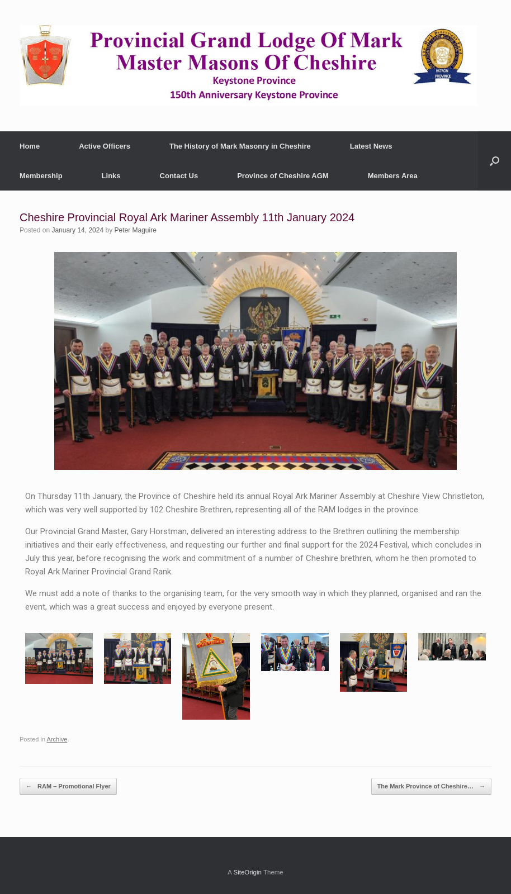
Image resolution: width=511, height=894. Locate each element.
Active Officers (104, 146)
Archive (57, 739)
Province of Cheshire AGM (283, 176)
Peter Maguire (136, 230)
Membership (41, 176)
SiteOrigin (247, 872)
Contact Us (179, 176)
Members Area (393, 176)
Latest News (371, 146)
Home (30, 146)
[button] (494, 161)
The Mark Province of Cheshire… (431, 786)
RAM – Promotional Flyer (68, 786)
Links (111, 176)
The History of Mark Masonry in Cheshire (240, 146)
